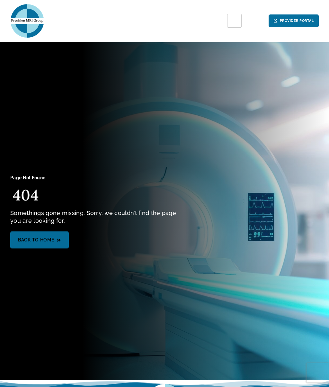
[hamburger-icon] (234, 21)
